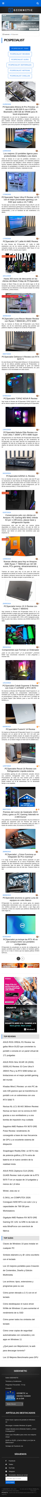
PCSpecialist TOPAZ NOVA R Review (20, 398)
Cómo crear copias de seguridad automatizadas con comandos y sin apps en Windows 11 (19, 1335)
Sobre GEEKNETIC (11, 1378)
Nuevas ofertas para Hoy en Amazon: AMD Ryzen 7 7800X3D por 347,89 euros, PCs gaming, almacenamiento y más (20, 565)
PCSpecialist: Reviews (20, 54)
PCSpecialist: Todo (19, 48)
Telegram (10, 1471)
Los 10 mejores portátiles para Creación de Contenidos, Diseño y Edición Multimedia (21, 1270)
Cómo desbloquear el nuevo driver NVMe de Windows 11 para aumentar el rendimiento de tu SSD (21, 1308)
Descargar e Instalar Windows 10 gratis (18, 1425)
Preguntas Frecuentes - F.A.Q (15, 1385)
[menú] (3, 3)
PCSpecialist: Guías (20, 59)
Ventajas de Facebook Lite (14, 1446)
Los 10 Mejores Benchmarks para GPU (20, 1357)
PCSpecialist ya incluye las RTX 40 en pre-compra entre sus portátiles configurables (20, 941)
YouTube (10, 1468)
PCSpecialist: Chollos (20, 76)
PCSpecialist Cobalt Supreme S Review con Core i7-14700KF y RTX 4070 (20, 687)
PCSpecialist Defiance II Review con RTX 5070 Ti (20, 358)
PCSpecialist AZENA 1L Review (20, 476)
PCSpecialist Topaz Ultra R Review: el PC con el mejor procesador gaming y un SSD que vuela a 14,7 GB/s (20, 199)
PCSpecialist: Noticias (20, 70)
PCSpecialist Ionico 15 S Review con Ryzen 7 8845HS (20, 607)
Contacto (8, 1388)
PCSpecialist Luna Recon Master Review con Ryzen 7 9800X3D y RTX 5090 (20, 320)
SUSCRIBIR (10, 1482)
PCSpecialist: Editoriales (20, 65)
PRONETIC (5, 1492)
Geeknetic (7, 34)
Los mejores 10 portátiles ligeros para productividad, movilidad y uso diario (20, 154)
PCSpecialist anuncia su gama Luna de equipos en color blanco (20, 899)
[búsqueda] (38, 3)
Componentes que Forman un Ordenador (20, 650)
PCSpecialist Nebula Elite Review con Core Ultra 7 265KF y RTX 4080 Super (20, 433)
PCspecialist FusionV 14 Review (20, 729)
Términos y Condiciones (13, 1381)
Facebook (10, 1461)
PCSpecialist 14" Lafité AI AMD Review (20, 241)
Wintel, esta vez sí (11, 1191)
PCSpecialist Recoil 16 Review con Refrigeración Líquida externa (20, 770)
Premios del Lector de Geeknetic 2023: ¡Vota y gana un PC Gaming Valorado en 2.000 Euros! (20, 814)
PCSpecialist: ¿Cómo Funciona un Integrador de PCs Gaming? (20, 855)
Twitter (9, 1464)
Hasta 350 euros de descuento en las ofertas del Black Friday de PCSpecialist (20, 280)
